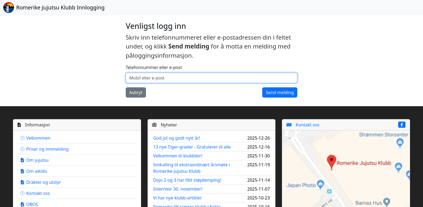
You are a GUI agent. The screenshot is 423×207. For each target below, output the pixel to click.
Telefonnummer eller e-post (154, 67)
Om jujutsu (34, 160)
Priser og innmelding (44, 149)
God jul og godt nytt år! (176, 138)
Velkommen (35, 138)
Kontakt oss (35, 193)
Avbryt (135, 92)
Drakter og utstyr (40, 182)
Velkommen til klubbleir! (177, 156)
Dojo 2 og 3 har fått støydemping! (187, 180)
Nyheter (164, 125)
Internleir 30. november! (178, 189)
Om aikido (33, 171)
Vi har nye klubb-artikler (177, 198)
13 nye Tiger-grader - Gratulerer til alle (192, 147)
